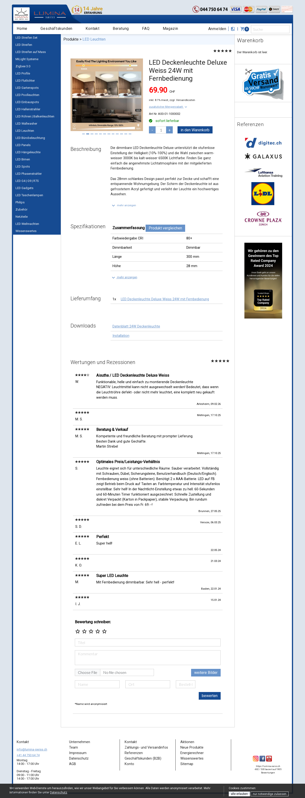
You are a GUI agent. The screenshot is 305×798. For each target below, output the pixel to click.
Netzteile (21, 216)
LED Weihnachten (27, 224)
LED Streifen (23, 45)
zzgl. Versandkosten (182, 100)
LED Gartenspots (27, 88)
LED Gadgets (24, 188)
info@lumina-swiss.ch (32, 749)
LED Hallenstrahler (27, 109)
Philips (20, 202)
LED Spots (22, 166)
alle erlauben (239, 794)
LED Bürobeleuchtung (30, 138)
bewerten (210, 695)
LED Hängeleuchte (28, 152)
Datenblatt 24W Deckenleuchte (136, 326)
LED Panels (22, 145)
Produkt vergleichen (165, 228)
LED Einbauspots (27, 102)
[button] (168, 106)
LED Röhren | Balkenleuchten (34, 116)
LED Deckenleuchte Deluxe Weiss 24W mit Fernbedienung (165, 299)
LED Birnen (22, 159)
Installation (120, 336)
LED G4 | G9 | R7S (27, 181)
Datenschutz (58, 792)
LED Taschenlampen (29, 195)
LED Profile (22, 73)
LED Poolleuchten (27, 95)
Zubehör (21, 209)
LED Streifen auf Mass (30, 52)
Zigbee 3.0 (22, 66)
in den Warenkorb (195, 130)
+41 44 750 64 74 (28, 755)
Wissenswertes (25, 231)
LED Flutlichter (25, 80)
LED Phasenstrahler (28, 173)
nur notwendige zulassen (269, 794)
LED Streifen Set (26, 37)
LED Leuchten (24, 130)
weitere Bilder (206, 672)
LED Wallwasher (26, 123)
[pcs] (160, 129)
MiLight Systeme (26, 59)
